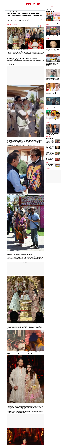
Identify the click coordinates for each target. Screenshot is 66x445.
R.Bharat (32, 1)
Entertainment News (10, 25)
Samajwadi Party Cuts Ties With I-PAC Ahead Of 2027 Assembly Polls (50, 154)
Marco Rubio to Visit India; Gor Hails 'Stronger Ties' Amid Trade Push (52, 134)
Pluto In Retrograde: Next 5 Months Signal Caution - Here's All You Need (52, 50)
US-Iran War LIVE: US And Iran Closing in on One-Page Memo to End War (53, 36)
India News (47, 24)
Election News (48, 67)
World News (47, 38)
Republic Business (48, 136)
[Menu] (55, 4)
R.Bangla (35, 1)
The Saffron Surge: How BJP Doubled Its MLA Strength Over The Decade (50, 141)
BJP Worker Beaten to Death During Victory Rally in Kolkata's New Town (52, 79)
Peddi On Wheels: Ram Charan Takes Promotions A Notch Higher (53, 106)
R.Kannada (38, 1)
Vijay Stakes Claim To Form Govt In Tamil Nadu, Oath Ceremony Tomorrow (52, 64)
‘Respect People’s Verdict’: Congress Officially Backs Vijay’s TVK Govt (52, 120)
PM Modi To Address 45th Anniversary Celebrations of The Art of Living (53, 22)
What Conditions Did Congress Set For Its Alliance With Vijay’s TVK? (53, 93)
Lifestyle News (48, 52)
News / (6, 9)
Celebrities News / (17, 9)
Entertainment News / (11, 9)
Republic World (28, 1)
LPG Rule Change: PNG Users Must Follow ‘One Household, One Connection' (49, 161)
